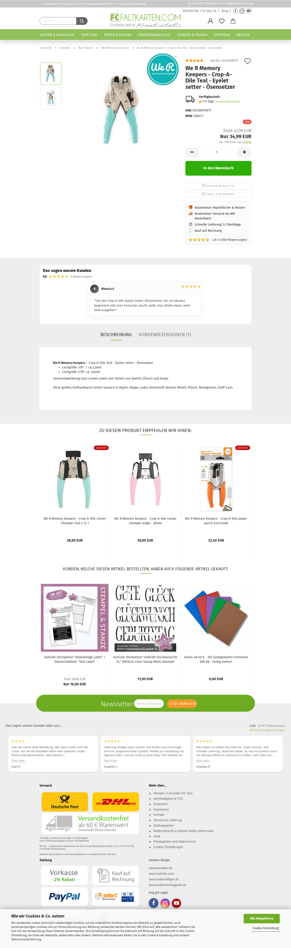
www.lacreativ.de (160, 868)
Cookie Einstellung (265, 928)
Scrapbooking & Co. (154, 35)
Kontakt (158, 814)
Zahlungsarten (163, 825)
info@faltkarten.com (238, 3)
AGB (156, 836)
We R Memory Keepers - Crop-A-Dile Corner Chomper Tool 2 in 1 (75, 521)
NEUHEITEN (191, 11)
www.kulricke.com (161, 873)
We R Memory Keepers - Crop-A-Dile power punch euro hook (216, 521)
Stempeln (222, 35)
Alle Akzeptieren (261, 918)
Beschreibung (116, 334)
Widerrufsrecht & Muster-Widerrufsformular (183, 831)
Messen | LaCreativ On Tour (173, 793)
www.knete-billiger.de (164, 879)
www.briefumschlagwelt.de (167, 885)
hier (114, 854)
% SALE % (209, 11)
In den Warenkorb (218, 168)
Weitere (243, 35)
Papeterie (89, 35)
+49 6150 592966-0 (204, 3)
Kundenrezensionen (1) (165, 334)
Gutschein (160, 804)
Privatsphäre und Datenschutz (174, 841)
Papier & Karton (117, 35)
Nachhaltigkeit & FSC (168, 798)
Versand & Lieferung (167, 820)
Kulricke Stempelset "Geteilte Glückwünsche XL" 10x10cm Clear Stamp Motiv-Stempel (145, 659)
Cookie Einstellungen (168, 847)
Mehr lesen (18, 760)
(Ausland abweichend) (227, 101)
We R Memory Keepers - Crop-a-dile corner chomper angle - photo (145, 521)
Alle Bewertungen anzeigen (267, 730)
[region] (145, 301)
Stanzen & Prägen (192, 35)
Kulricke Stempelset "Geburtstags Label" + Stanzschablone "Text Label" (74, 659)
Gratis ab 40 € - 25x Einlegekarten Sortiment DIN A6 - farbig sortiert (216, 659)
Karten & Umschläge (57, 35)
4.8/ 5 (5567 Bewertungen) (217, 239)
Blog (225, 11)
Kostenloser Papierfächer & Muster (220, 208)
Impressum (161, 809)
